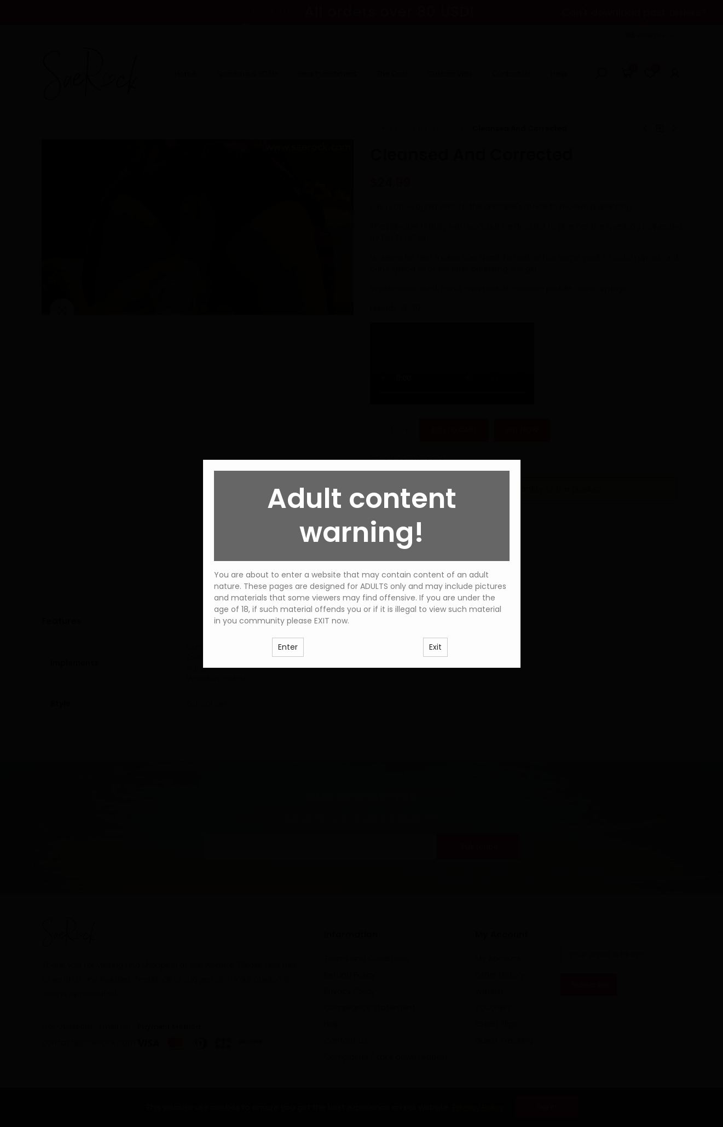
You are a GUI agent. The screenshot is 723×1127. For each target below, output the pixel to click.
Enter (288, 646)
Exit (435, 646)
